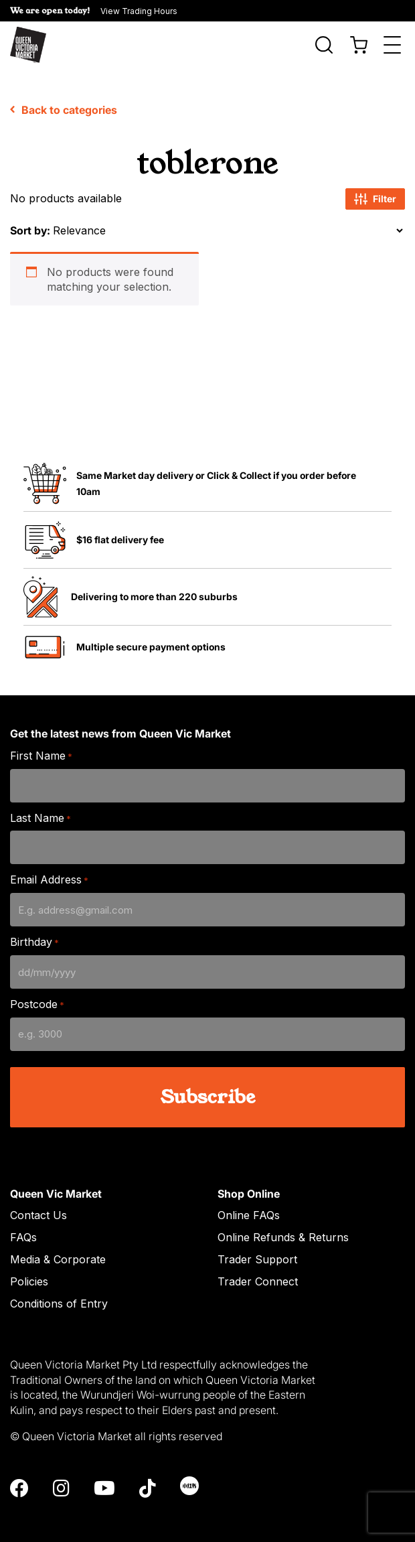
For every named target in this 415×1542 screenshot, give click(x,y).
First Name (41, 749)
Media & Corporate (58, 1253)
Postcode (37, 998)
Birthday (34, 936)
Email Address (49, 874)
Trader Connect (258, 1274)
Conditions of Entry (59, 1297)
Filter (375, 192)
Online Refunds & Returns (283, 1231)
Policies (29, 1274)
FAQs (23, 1231)
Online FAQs (249, 1209)
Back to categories (63, 103)
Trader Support (257, 1253)
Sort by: (30, 223)
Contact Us (38, 1209)
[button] (207, 10)
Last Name (40, 811)
